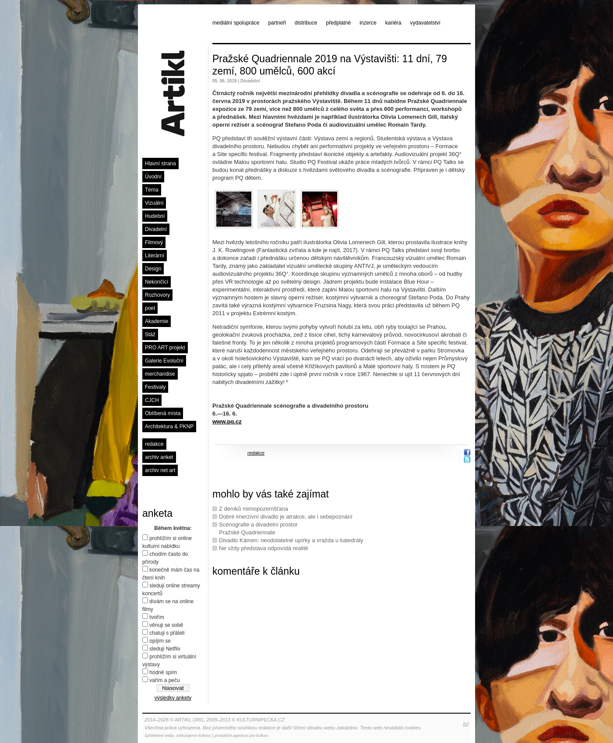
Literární (154, 255)
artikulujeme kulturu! (193, 735)
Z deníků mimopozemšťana (253, 508)
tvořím (156, 617)
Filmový (154, 242)
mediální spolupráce (235, 23)
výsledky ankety (173, 698)
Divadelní (156, 229)
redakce (154, 444)
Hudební (155, 216)
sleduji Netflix (164, 649)
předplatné (338, 23)
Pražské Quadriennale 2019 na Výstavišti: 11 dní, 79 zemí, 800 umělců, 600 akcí (329, 65)
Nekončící (156, 282)
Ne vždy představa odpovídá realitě (263, 548)
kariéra (393, 23)
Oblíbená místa (162, 413)
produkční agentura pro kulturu (241, 735)
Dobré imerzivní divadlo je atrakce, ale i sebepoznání (285, 516)
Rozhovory (157, 295)
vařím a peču (164, 680)
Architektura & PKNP (169, 426)
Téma (152, 190)
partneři (277, 23)
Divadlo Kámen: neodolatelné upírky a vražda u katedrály (291, 540)
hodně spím (163, 672)
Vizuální (154, 203)
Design (153, 269)
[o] (466, 723)
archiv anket (159, 457)
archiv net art (160, 470)
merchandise (160, 374)
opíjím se (160, 641)
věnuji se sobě (166, 625)
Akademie (156, 321)
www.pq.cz (227, 421)
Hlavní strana (160, 163)
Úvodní (153, 177)
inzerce (368, 23)
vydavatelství (425, 23)
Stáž (150, 334)
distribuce (306, 23)
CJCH (152, 400)
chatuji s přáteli (166, 633)
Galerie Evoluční (164, 361)
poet (150, 308)
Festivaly (155, 387)
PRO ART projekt (165, 348)
